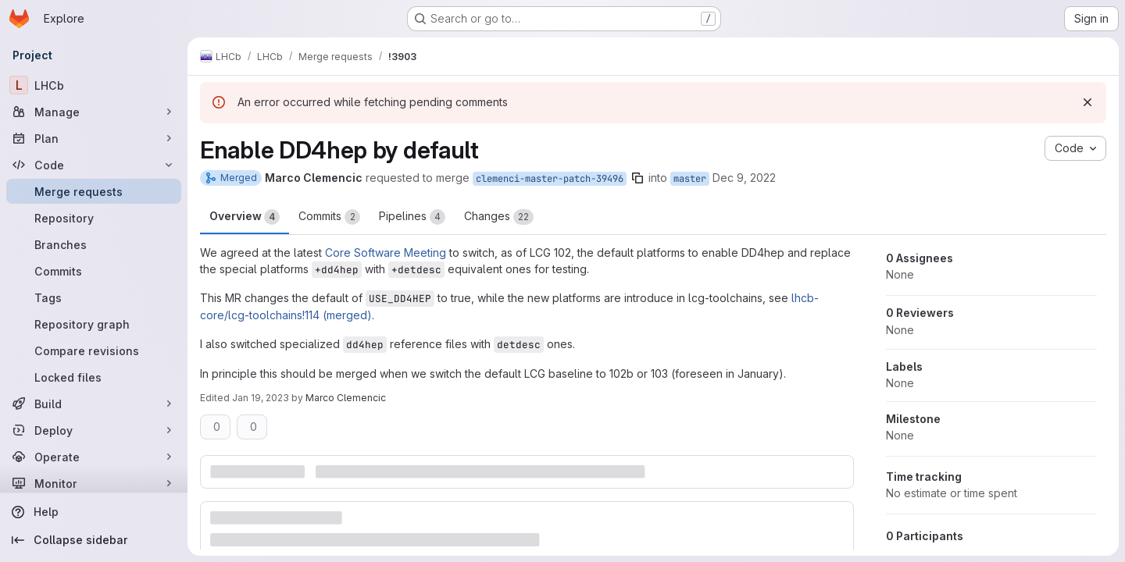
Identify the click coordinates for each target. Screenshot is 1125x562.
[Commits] (93, 270)
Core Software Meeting (385, 252)
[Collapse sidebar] (93, 540)
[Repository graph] (93, 323)
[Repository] (93, 217)
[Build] (93, 403)
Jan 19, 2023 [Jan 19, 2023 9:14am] (260, 398)
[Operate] (93, 456)
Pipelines (412, 217)
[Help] (93, 512)
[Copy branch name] (637, 178)
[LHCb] (93, 85)
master (689, 179)
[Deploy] (93, 430)
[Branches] (93, 244)
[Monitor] (93, 483)
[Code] (93, 164)
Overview (244, 217)
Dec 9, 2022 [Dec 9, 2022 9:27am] (744, 177)
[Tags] (93, 297)
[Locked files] (93, 377)
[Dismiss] (1087, 102)
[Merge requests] (93, 191)
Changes (499, 217)
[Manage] (93, 111)
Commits (329, 217)
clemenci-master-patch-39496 (549, 179)
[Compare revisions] (93, 350)
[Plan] (93, 138)
